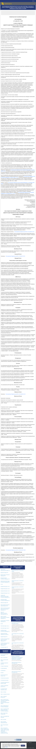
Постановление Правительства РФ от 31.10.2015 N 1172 (24, 231)
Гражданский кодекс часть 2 (5, 588)
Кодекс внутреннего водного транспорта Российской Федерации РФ (5, 609)
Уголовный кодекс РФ (4, 647)
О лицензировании (4, 668)
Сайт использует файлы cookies (29, 747)
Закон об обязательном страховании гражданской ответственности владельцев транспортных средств (5, 701)
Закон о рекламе (3, 719)
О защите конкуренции (4, 666)
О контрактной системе (4, 680)
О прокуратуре (3, 670)
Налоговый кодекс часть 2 (5, 628)
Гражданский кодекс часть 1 (5, 586)
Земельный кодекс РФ (4, 602)
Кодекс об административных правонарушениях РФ (4, 613)
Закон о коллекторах (4, 657)
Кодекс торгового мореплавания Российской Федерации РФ (5, 617)
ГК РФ (2, 584)
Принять (22, 745)
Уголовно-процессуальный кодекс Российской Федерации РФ (5, 644)
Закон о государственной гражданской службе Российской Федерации (5, 709)
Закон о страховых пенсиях (5, 694)
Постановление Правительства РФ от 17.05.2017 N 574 (15, 256)
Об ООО (2, 672)
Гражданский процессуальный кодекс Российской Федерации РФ (5, 596)
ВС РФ (30, 742)
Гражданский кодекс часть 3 (5, 590)
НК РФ (2, 623)
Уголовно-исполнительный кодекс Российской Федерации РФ (5, 639)
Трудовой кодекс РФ (4, 636)
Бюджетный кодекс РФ (4, 572)
